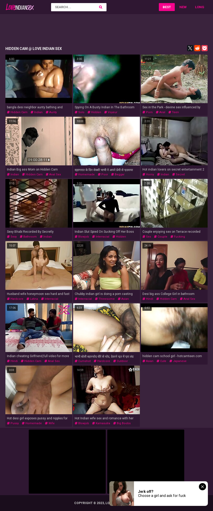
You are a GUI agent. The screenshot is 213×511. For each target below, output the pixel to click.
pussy (13, 423)
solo (79, 112)
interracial (100, 236)
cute (161, 361)
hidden (94, 112)
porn (147, 112)
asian (123, 299)
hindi (147, 299)
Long (199, 7)
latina (32, 299)
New (183, 7)
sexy (12, 236)
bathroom (28, 236)
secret (178, 174)
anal (160, 112)
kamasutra (101, 423)
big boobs (122, 423)
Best (167, 7)
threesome (105, 299)
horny (148, 174)
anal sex (53, 174)
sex (146, 236)
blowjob (82, 236)
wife (50, 423)
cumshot (83, 361)
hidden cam (17, 112)
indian (37, 112)
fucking (177, 236)
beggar (117, 174)
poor (103, 174)
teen (173, 112)
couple (160, 236)
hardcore (15, 299)
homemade (85, 174)
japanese (178, 361)
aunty (51, 112)
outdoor (120, 361)
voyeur (110, 112)
